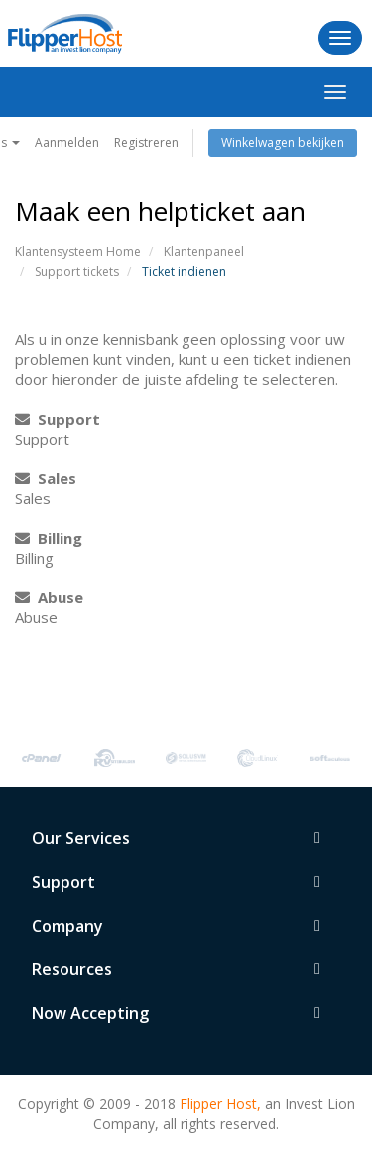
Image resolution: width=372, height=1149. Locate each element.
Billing (48, 538)
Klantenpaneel (204, 251)
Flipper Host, (220, 1103)
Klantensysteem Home (78, 251)
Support (57, 419)
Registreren (146, 142)
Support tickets (77, 271)
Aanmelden (67, 142)
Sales (45, 478)
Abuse (49, 597)
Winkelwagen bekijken (282, 142)
